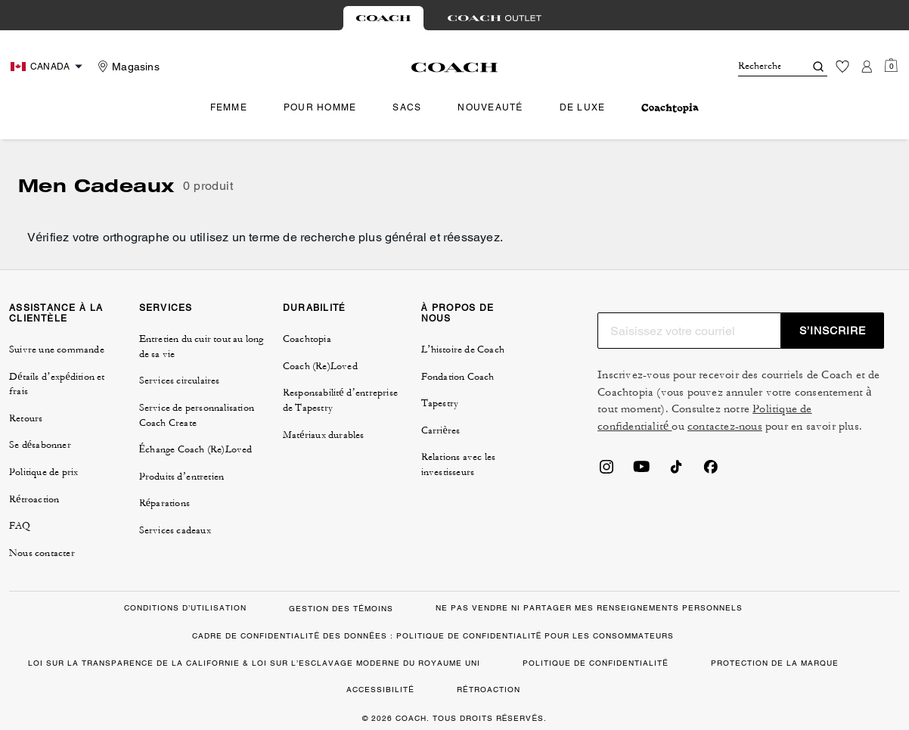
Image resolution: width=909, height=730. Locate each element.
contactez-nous (724, 426)
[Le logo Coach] (454, 67)
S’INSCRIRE (832, 331)
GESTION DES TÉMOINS (341, 609)
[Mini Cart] (891, 65)
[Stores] (127, 66)
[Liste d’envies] (842, 66)
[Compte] (867, 66)
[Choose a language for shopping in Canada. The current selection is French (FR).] (48, 66)
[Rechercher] (759, 66)
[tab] (383, 18)
